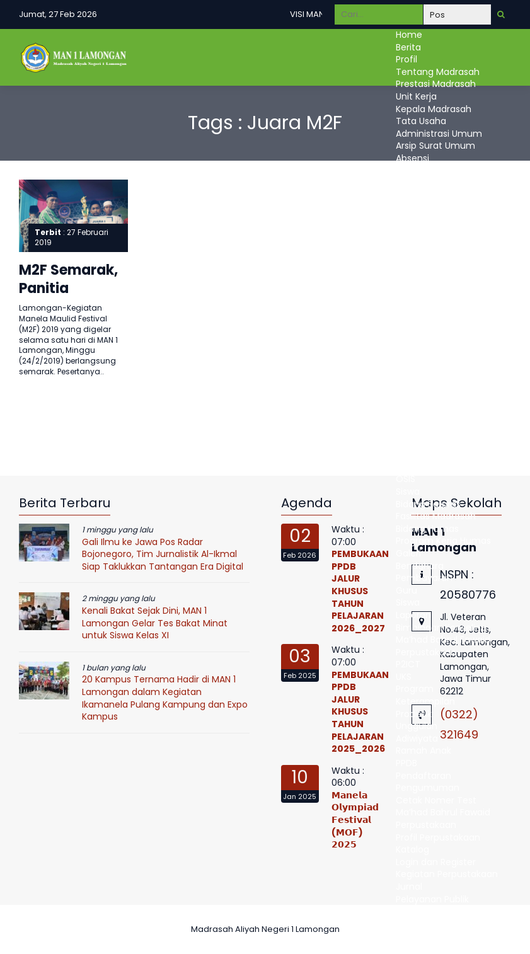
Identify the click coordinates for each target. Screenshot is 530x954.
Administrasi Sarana (439, 257)
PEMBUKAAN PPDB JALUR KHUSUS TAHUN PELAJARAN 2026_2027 (360, 591)
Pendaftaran (423, 775)
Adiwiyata (417, 738)
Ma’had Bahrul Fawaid (443, 639)
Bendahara (420, 566)
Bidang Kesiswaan (434, 454)
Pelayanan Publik (432, 899)
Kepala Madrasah (433, 109)
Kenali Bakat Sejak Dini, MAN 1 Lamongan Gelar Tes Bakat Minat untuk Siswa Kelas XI (155, 622)
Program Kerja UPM (437, 293)
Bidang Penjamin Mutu (445, 281)
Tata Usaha (421, 121)
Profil (406, 59)
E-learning (418, 429)
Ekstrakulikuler (426, 467)
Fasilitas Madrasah (436, 516)
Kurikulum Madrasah (440, 355)
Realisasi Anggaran (437, 331)
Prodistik (414, 714)
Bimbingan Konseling (441, 627)
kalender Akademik (437, 368)
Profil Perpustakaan (438, 837)
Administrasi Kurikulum (445, 232)
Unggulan (416, 726)
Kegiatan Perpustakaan (447, 874)
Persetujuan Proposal (442, 319)
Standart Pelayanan (439, 923)
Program (415, 688)
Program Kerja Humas (443, 540)
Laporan (413, 615)
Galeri (408, 553)
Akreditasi (417, 207)
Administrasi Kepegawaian (453, 220)
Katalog (412, 849)
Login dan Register (436, 862)
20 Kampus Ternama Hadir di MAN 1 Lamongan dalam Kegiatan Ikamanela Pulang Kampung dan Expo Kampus (165, 698)
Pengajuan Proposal (439, 306)
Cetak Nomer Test (436, 800)
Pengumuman (427, 787)
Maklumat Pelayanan (442, 911)
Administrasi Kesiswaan (446, 244)
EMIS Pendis (421, 170)
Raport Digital (425, 442)
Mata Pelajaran (428, 380)
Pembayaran (424, 578)
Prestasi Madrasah (436, 84)
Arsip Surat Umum (435, 145)
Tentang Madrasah (438, 72)
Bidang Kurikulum (433, 343)
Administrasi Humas (439, 269)
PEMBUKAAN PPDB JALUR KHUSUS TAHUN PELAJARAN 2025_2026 (360, 712)
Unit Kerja (416, 96)
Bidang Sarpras (428, 504)
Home (409, 34)
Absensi (412, 158)
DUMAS (411, 935)
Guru (406, 417)
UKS (404, 676)
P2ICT (408, 664)
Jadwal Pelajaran (432, 392)
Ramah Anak (423, 750)
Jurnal (409, 886)
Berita (408, 47)
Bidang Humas (427, 528)
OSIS (405, 479)
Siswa (408, 491)
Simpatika (417, 182)
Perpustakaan (426, 652)
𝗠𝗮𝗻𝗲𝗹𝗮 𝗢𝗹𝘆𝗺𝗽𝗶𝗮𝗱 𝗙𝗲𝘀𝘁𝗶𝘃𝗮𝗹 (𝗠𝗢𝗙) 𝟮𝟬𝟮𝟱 (355, 820)
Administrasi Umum (439, 133)
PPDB (406, 763)
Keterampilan (425, 701)
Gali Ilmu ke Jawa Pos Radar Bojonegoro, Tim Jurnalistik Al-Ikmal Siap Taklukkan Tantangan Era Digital (162, 554)
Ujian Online (421, 405)
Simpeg (412, 195)
